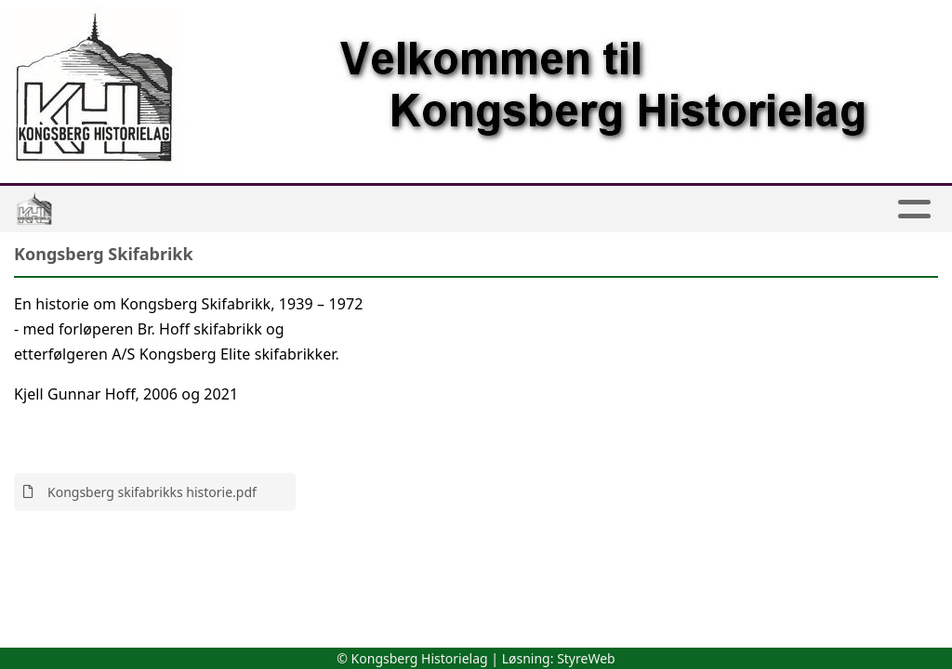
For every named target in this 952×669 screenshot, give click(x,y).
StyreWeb (586, 658)
